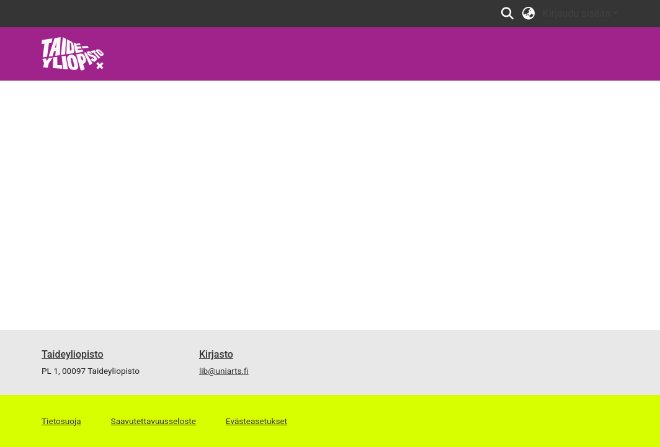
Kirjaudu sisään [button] (578, 13)
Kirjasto (216, 354)
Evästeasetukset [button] (256, 421)
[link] (73, 53)
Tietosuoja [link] (61, 421)
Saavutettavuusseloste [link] (153, 421)
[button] (507, 13)
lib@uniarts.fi (224, 371)
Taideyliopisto (73, 354)
